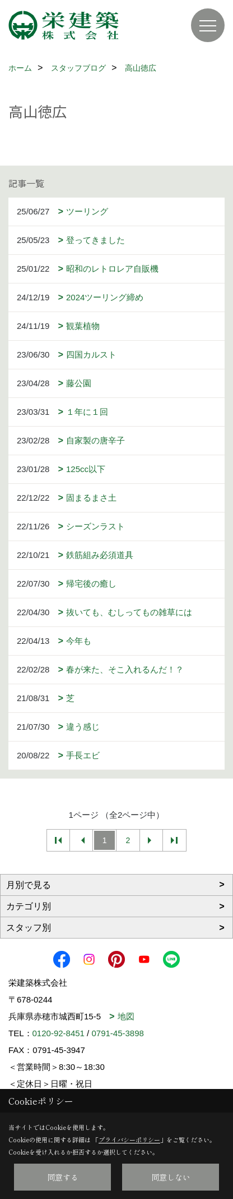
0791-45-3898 (117, 1033)
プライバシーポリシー (129, 1139)
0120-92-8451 (58, 1033)
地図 (126, 1016)
